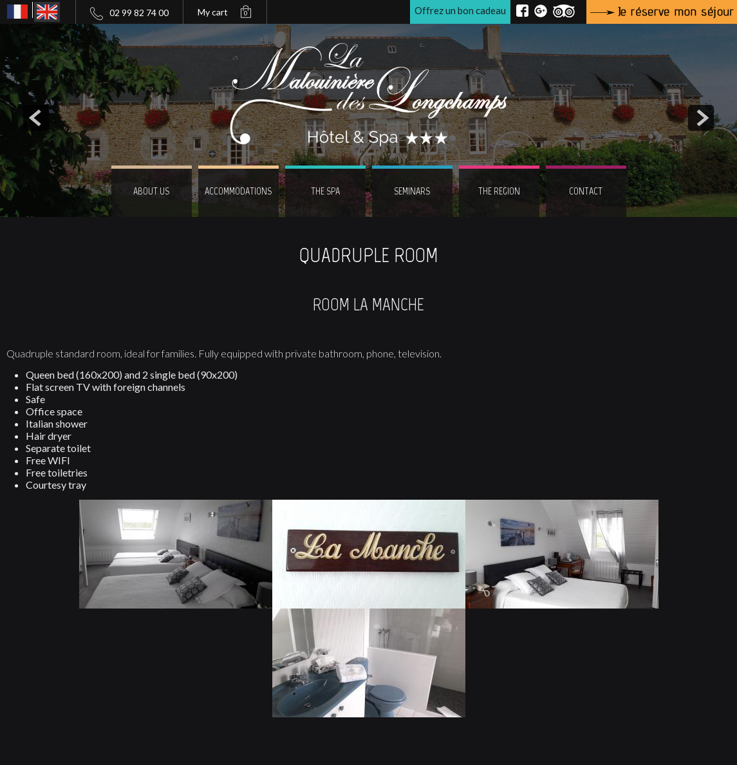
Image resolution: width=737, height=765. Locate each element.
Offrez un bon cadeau (460, 10)
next (700, 117)
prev (36, 117)
